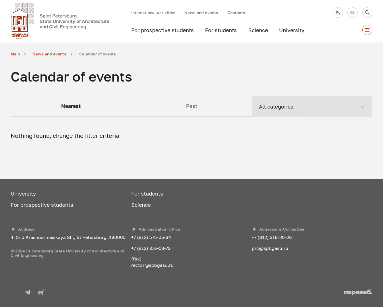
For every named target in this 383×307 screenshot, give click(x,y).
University (291, 30)
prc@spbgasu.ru (270, 248)
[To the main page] (71, 21)
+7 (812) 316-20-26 (272, 237)
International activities (153, 12)
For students (221, 30)
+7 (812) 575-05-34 (151, 237)
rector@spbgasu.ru (152, 265)
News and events (201, 12)
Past (191, 106)
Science (258, 30)
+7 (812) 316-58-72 (151, 248)
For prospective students (162, 30)
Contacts (236, 12)
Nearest (71, 106)
